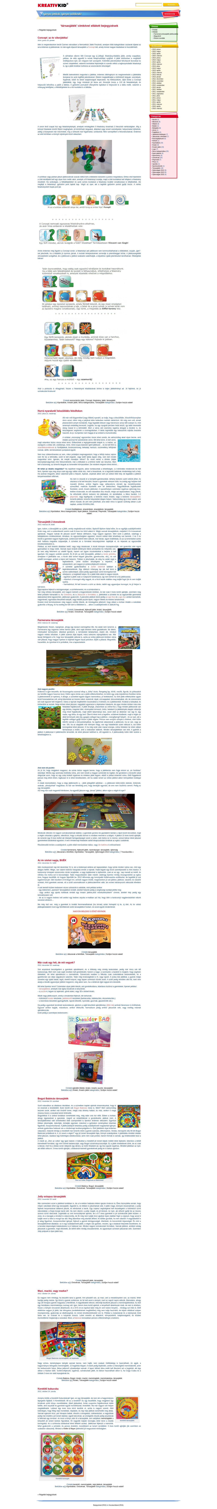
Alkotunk (155, 122)
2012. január (156, 87)
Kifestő (154, 141)
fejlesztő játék (90, 610)
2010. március (157, 108)
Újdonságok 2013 (102, 852)
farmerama (71, 850)
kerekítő (76, 1484)
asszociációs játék (77, 400)
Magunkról (157, 36)
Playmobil (102, 511)
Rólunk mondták (159, 38)
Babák (154, 126)
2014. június (156, 58)
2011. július (156, 96)
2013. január (156, 77)
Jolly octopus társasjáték (52, 1196)
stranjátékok (99, 509)
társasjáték (111, 400)
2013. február (156, 75)
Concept (91, 47)
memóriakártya (106, 1378)
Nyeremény (156, 155)
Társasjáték (99, 402)
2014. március (157, 64)
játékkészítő (67, 998)
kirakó (99, 610)
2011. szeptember (158, 91)
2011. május (156, 100)
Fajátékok (155, 132)
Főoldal (154, 30)
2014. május (156, 60)
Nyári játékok (83, 511)
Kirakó (71, 612)
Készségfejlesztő (158, 138)
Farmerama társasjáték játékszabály (166, 34)
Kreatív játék (72, 402)
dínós (154, 130)
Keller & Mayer (70, 1429)
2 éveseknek (79, 610)
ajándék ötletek (78, 1088)
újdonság (114, 850)
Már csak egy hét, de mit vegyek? (56, 962)
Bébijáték (155, 128)
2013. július (156, 66)
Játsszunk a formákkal (86, 595)
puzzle (43, 991)
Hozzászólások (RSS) (116, 1505)
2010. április (156, 106)
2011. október (157, 89)
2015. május (156, 51)
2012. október (157, 83)
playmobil (74, 497)
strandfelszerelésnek (46, 447)
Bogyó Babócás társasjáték (53, 1098)
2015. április (156, 53)
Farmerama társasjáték (50, 620)
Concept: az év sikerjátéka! (53, 37)
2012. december (157, 79)
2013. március (157, 72)
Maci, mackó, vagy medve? (53, 1291)
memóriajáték (94, 1378)
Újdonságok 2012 (158, 170)
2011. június (156, 98)
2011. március (157, 104)
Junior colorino (97, 567)
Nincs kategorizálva (86, 402)
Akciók (154, 119)
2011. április (156, 102)
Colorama (68, 595)
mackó (85, 1378)
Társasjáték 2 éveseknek (51, 522)
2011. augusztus (157, 94)
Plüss (154, 162)
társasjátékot (135, 497)
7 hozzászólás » (127, 852)
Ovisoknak (93, 511)
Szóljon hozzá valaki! (124, 402)
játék (103, 400)
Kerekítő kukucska (48, 1388)
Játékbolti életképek (159, 134)
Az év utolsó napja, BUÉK (52, 860)
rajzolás (154, 164)
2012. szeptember (158, 85)
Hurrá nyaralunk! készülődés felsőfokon (60, 411)
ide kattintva (103, 845)
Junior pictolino (109, 554)
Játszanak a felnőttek (65, 852)
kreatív (50, 998)
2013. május (156, 68)
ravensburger (94, 850)
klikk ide (110, 1005)
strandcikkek (88, 509)
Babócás (77, 1318)
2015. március (157, 56)
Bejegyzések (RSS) (99, 1505)
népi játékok (97, 1484)
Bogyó (91, 1186)
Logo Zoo (122, 597)
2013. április (156, 70)
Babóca (85, 1186)
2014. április (156, 62)
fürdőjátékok (77, 509)
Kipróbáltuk (61, 402)
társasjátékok (44, 989)
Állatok (154, 124)
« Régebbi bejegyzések (47, 30)
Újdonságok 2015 (158, 174)
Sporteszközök (157, 166)
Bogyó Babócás (81, 1108)
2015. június (156, 49)
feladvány (97, 400)
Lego (154, 149)
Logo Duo (111, 597)
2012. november (157, 81)
